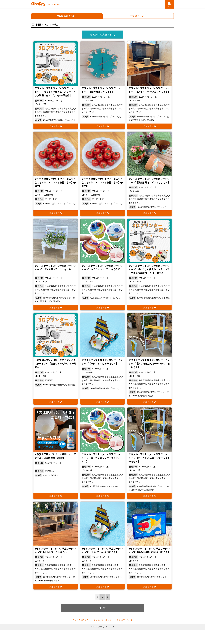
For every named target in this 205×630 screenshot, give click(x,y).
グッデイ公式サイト (81, 620)
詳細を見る (56, 126)
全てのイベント (138, 15)
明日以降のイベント (67, 15)
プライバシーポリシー (103, 620)
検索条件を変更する (102, 34)
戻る (102, 608)
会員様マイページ (125, 620)
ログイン (169, 4)
